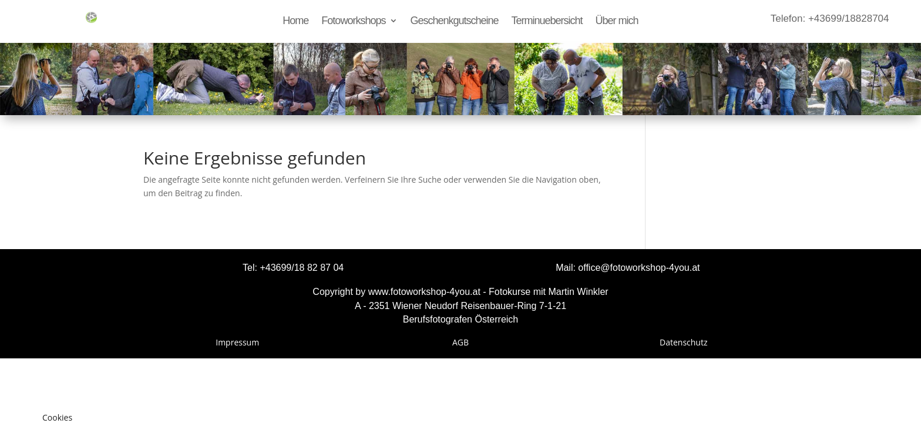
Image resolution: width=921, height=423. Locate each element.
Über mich (617, 21)
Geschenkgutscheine (454, 21)
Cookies (57, 417)
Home (295, 21)
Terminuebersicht (547, 21)
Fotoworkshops (353, 21)
